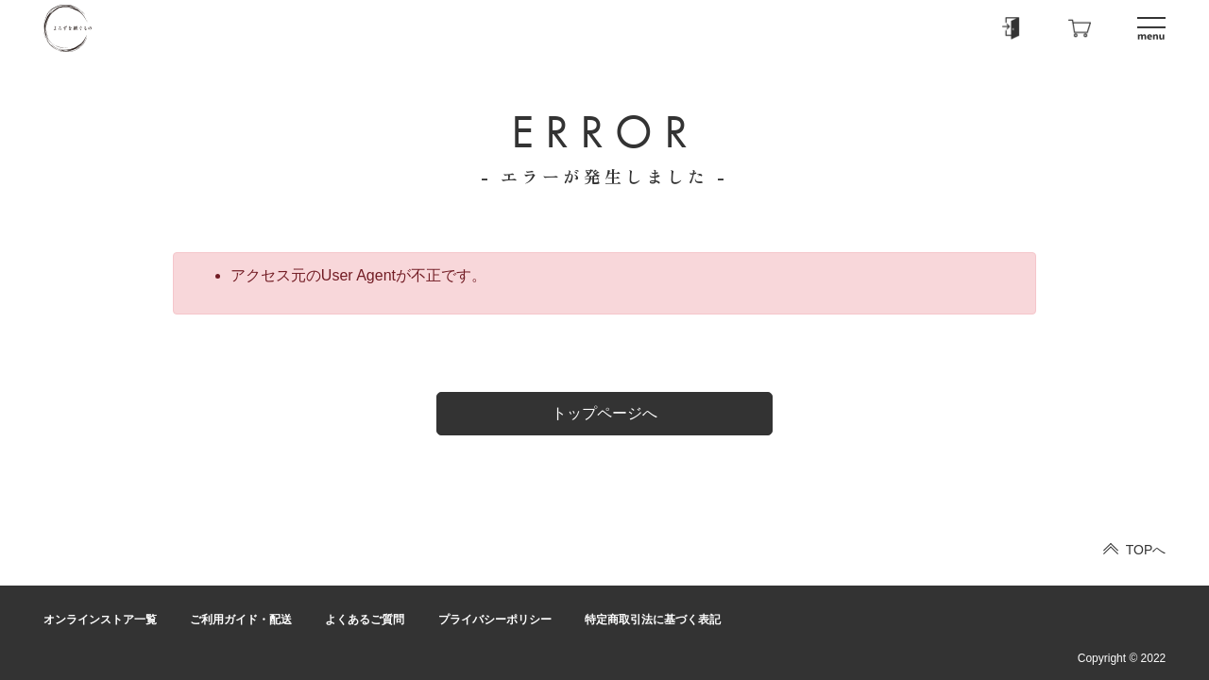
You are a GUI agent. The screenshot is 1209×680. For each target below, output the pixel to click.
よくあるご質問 (364, 619)
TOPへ (1146, 549)
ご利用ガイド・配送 (241, 619)
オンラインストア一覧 (100, 619)
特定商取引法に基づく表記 (653, 619)
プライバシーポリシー (495, 619)
